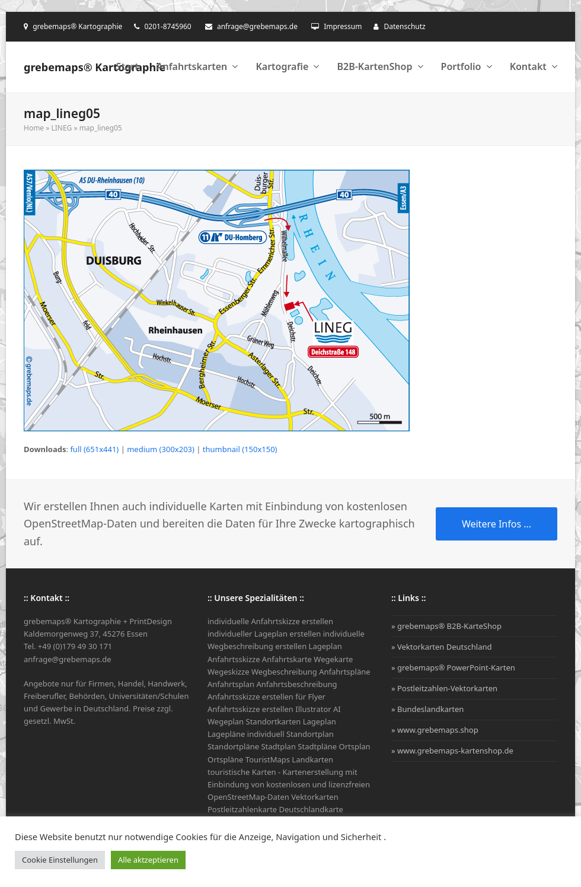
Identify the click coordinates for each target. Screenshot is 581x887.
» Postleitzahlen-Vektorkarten (444, 688)
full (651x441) (94, 449)
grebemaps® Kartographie (94, 67)
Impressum (343, 26)
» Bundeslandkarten (427, 709)
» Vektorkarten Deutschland (441, 646)
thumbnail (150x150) (240, 449)
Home (34, 128)
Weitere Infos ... (496, 523)
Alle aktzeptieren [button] (148, 859)
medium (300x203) (160, 449)
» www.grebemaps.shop (434, 729)
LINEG (61, 128)
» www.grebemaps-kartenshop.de (452, 750)
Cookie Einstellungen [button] (60, 859)
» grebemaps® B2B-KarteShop (446, 626)
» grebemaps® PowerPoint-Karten (453, 667)
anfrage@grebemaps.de (257, 26)
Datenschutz (404, 26)
